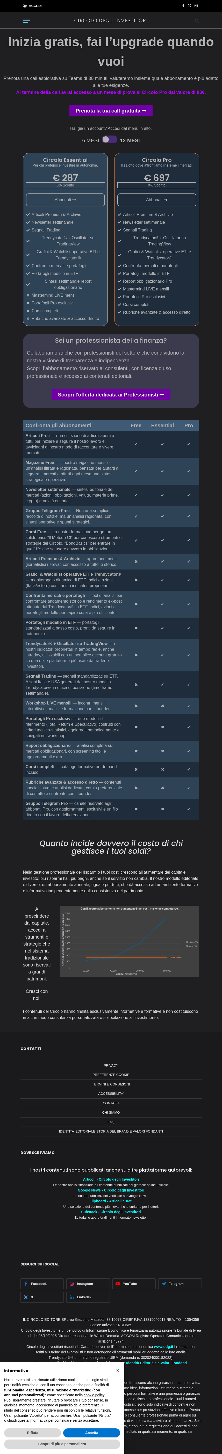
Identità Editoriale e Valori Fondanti (156, 1363)
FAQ (111, 1122)
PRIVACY (111, 1065)
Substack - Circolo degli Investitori (111, 1212)
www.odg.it (163, 1347)
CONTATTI (111, 1103)
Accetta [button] (91, 1433)
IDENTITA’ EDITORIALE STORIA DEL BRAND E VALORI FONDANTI (111, 1131)
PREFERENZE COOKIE (111, 1075)
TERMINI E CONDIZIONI (111, 1084)
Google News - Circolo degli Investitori (111, 1190)
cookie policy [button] (94, 1395)
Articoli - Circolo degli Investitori (111, 1179)
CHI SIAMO (111, 1112)
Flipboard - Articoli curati (111, 1201)
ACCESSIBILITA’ (111, 1094)
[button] (117, 1370)
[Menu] (26, 21)
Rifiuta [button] (32, 1433)
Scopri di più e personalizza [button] (62, 1444)
